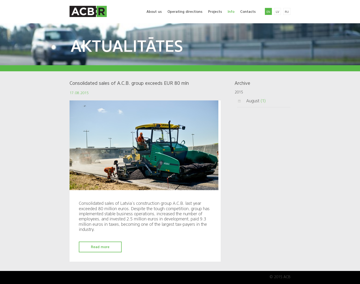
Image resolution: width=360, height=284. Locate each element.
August (252, 100)
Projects (215, 12)
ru (287, 12)
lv (277, 12)
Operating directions (184, 12)
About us (154, 12)
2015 (239, 92)
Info (231, 12)
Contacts (248, 12)
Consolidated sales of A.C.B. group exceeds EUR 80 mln (129, 83)
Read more (100, 247)
